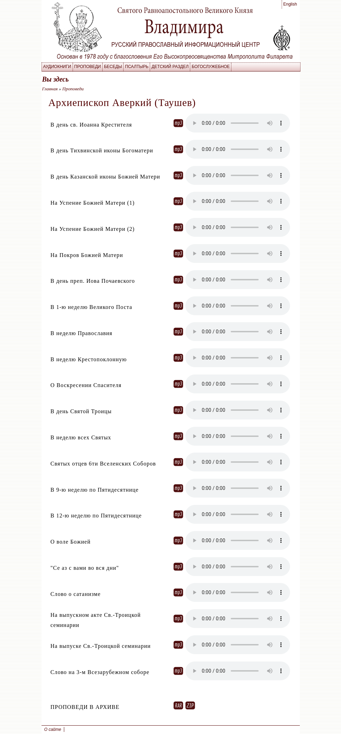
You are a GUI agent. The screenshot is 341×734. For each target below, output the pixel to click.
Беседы (113, 66)
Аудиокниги (57, 66)
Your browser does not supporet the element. (237, 123)
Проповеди (87, 66)
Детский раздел (169, 66)
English (290, 4)
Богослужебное (211, 66)
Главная (50, 88)
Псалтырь (136, 66)
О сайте (52, 729)
